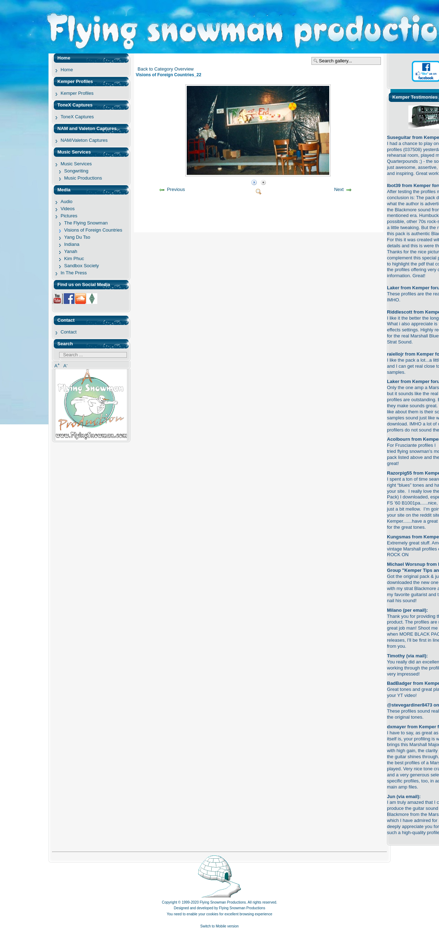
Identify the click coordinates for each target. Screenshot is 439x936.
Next (339, 189)
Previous (176, 189)
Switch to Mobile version (219, 926)
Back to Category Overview (166, 69)
